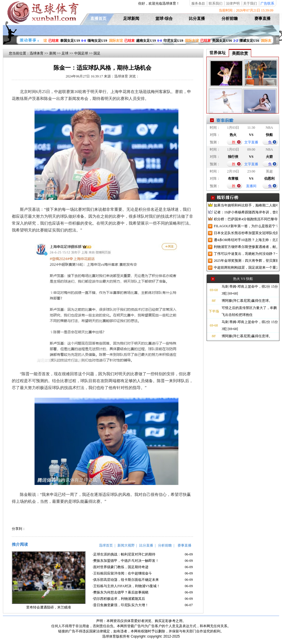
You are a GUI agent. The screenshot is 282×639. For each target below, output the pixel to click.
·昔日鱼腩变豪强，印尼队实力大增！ (120, 605)
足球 (65, 53)
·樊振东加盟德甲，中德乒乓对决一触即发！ (125, 561)
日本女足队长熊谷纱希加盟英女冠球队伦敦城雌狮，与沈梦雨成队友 (245, 233)
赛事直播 (262, 18)
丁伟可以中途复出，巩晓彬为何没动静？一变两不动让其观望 (245, 254)
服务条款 (198, 3)
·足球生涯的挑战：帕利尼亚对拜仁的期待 (123, 554)
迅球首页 (106, 545)
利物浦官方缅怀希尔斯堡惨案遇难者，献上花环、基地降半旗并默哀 (245, 247)
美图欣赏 (240, 53)
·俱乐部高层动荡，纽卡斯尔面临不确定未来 (125, 580)
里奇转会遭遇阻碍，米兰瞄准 (48, 607)
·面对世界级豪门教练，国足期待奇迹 (120, 567)
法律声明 (233, 3)
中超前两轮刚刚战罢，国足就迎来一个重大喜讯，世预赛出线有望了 (245, 268)
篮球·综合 (164, 18)
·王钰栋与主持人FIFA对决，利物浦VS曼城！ (126, 586)
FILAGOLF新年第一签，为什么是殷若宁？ (245, 226)
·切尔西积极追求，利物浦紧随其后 (118, 599)
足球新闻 (131, 18)
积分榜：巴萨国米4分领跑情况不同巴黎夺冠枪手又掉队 (245, 219)
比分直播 (197, 18)
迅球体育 (36, 53)
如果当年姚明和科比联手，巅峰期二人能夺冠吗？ (245, 205)
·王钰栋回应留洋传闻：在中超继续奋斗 (122, 573)
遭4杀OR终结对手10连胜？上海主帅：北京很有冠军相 (245, 240)
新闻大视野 (126, 545)
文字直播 (251, 142)
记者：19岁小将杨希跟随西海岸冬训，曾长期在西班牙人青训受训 (245, 212)
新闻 (52, 53)
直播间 (251, 186)
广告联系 (267, 3)
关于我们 (250, 3)
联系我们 (215, 3)
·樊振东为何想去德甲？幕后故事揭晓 (120, 592)
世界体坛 (217, 53)
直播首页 (98, 18)
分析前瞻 (230, 18)
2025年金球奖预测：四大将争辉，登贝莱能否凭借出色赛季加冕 (245, 261)
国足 (97, 53)
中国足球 (81, 53)
